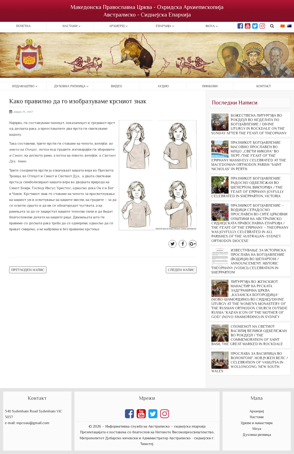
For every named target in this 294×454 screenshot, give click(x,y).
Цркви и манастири (257, 423)
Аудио (163, 86)
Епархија (163, 26)
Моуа (256, 429)
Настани (69, 26)
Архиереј (116, 26)
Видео (116, 86)
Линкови (210, 86)
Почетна (23, 26)
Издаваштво (23, 86)
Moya (210, 26)
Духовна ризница (69, 86)
